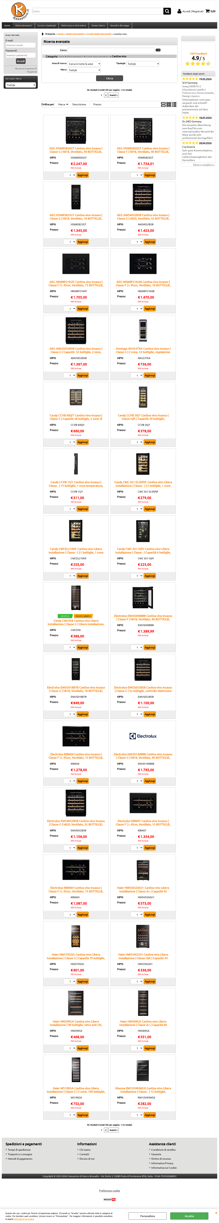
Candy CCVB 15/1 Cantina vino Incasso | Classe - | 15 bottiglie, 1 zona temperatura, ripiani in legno (76, 487)
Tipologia (120, 65)
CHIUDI (216, 1212)
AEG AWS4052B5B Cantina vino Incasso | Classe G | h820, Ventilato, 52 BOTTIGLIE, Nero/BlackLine (143, 220)
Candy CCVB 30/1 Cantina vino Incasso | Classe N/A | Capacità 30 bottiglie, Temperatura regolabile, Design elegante (143, 420)
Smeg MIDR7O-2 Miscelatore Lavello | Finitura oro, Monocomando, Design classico (198, 93)
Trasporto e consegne (20, 1156)
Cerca (63, 52)
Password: (11, 52)
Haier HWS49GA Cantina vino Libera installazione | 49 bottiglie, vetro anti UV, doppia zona (76, 1026)
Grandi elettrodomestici (97, 58)
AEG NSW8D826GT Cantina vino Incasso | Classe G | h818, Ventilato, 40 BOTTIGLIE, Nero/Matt (75, 153)
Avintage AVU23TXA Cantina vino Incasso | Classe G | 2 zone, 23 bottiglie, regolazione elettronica (143, 354)
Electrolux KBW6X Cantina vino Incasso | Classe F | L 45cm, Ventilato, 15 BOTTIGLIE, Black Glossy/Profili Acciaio (76, 759)
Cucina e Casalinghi (46, 26)
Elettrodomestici (23, 26)
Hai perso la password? (26, 70)
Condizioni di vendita (163, 1151)
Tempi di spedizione (19, 1151)
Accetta (189, 1216)
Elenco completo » (203, 166)
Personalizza (147, 1216)
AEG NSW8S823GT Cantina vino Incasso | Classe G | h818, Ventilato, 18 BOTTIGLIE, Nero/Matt (76, 220)
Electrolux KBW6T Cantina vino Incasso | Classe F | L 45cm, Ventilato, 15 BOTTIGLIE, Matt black (143, 826)
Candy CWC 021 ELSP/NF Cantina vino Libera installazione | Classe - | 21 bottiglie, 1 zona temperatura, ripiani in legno (143, 487)
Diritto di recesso (161, 1160)
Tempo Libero (97, 26)
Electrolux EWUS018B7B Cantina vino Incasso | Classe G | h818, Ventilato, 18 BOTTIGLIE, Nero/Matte (76, 692)
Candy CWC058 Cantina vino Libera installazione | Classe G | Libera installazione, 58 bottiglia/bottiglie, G (76, 625)
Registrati (32, 73)
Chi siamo (85, 1151)
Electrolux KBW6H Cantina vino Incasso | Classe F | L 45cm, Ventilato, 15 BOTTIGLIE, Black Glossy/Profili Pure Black (76, 893)
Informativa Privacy (162, 1165)
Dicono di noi (87, 1160)
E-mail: (9, 42)
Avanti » (114, 96)
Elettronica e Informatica (73, 26)
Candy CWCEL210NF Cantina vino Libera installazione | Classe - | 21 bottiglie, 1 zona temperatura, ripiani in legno (76, 554)
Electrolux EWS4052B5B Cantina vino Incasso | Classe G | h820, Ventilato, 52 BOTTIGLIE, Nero (76, 826)
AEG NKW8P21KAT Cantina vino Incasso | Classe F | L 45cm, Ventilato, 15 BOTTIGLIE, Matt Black (76, 287)
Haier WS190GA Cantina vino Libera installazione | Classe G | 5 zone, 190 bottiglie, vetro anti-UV (76, 1093)
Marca (63, 71)
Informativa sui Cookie (24, 1218)
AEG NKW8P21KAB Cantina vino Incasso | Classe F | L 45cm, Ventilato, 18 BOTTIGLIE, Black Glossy (143, 287)
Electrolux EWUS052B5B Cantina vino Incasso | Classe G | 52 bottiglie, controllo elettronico (143, 690)
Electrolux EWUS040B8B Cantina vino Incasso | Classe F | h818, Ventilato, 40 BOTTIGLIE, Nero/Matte (143, 621)
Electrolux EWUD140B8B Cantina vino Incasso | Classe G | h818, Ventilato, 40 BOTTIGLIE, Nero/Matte (143, 759)
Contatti (84, 1156)
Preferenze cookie (109, 1192)
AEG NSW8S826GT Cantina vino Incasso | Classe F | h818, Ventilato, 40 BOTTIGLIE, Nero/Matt (143, 153)
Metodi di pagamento (20, 1160)
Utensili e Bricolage (118, 26)
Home (7, 26)
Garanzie (156, 1156)
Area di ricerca (59, 65)
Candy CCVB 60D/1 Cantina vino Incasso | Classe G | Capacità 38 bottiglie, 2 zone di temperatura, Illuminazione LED (76, 420)
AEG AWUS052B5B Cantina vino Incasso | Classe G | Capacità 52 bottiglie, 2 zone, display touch (76, 354)
